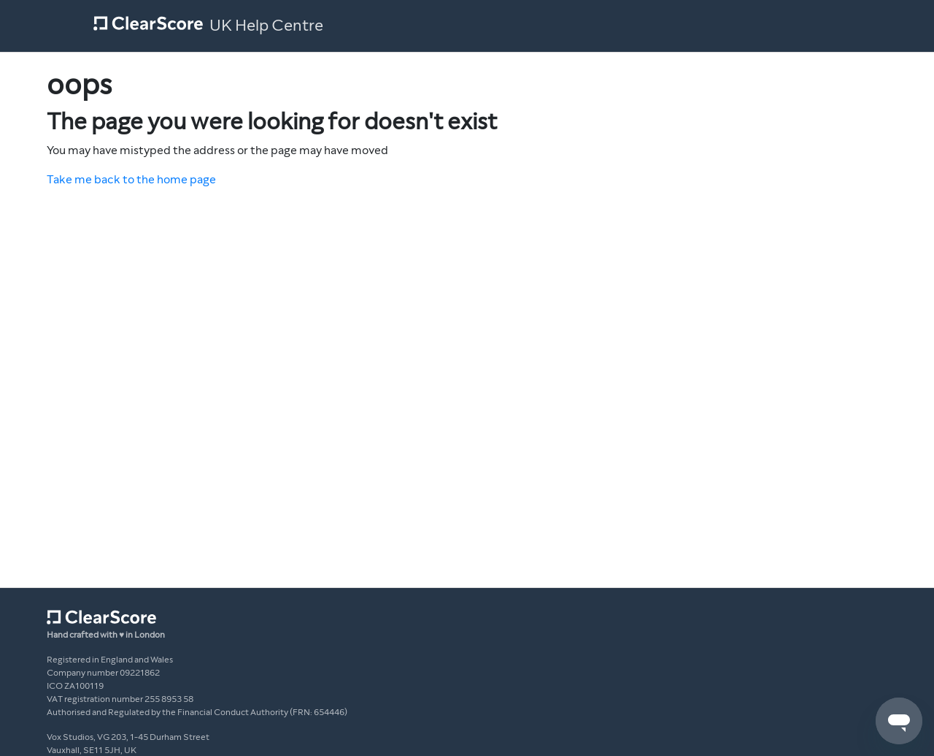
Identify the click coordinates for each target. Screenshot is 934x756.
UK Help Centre (266, 25)
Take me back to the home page (131, 179)
